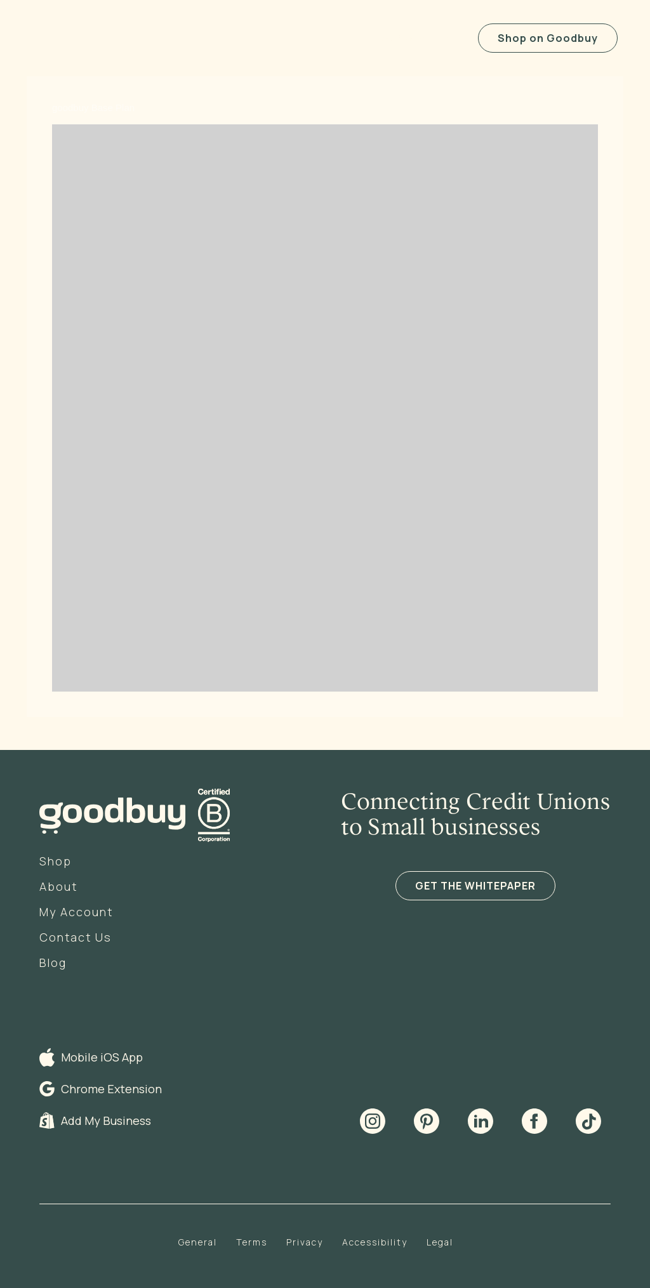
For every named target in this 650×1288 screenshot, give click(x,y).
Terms (251, 1242)
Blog (53, 962)
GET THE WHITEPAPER (475, 886)
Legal (440, 1242)
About (58, 886)
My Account (76, 911)
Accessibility (375, 1242)
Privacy (304, 1242)
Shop (55, 861)
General (197, 1242)
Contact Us (75, 937)
